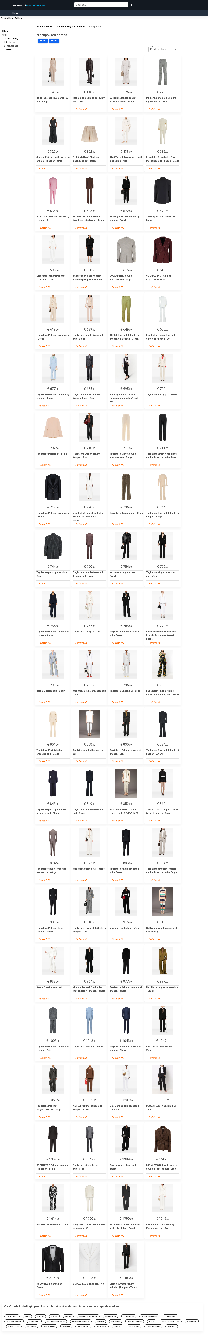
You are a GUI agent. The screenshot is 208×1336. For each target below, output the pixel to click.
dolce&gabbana (14, 1321)
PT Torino (31, 1326)
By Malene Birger (149, 1316)
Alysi (27, 1316)
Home (15, 13)
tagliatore (134, 1326)
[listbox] (163, 49)
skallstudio (83, 1326)
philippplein (13, 1326)
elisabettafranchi (80, 1321)
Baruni (68, 1316)
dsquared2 (34, 1321)
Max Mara (191, 1321)
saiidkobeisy (49, 1326)
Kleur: (54, 41)
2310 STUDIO (12, 1316)
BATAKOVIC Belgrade (88, 1316)
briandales (129, 1316)
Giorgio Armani (135, 1321)
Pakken (18, 18)
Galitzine (115, 1321)
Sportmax (101, 1326)
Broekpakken (7, 18)
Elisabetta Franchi (56, 1321)
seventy (66, 1326)
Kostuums (11, 42)
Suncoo (117, 1326)
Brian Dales (110, 1316)
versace (172, 1326)
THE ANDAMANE (153, 1326)
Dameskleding (12, 38)
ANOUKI (40, 1316)
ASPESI (54, 1316)
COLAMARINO (170, 1316)
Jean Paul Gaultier (170, 1321)
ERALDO (100, 1321)
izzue (151, 1321)
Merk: (42, 41)
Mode (6, 35)
